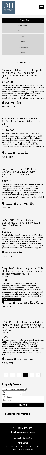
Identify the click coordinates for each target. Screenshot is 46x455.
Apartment (22, 25)
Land (23, 36)
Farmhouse (23, 31)
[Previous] (6, 375)
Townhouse (23, 47)
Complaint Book (35, 447)
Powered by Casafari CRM (23, 438)
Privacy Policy (10, 447)
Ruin (23, 41)
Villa (23, 52)
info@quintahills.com (26, 432)
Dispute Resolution (22, 447)
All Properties (23, 20)
